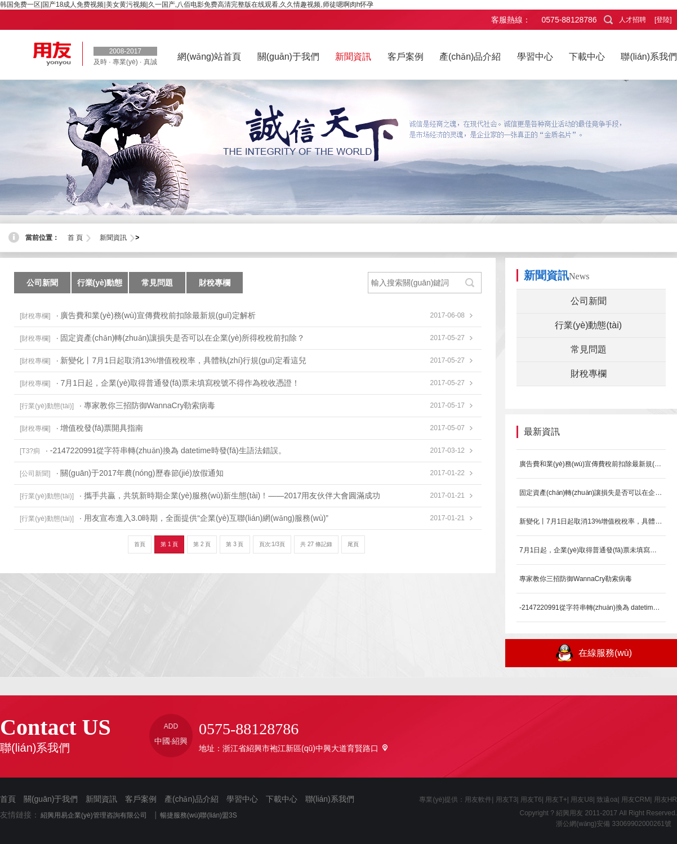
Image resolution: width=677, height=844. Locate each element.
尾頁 (353, 544)
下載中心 (281, 798)
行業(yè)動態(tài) (100, 285)
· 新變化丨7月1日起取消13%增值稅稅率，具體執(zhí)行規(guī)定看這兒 (181, 360)
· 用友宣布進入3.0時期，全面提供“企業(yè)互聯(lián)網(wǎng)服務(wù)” (203, 518)
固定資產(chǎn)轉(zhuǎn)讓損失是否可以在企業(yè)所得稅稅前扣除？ (591, 493)
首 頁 (75, 238)
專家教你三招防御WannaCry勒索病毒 (575, 579)
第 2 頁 (202, 544)
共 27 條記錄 (316, 544)
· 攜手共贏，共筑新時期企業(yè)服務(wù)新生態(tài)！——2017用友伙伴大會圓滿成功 (229, 495)
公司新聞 (42, 282)
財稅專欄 (214, 282)
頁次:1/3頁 (272, 544)
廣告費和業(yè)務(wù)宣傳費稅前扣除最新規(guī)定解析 (591, 464)
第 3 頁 (234, 544)
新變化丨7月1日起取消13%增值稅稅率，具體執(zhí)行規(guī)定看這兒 (591, 521)
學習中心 (242, 798)
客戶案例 (141, 798)
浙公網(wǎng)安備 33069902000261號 (610, 824)
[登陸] (663, 20)
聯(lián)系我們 (329, 798)
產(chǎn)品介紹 (191, 798)
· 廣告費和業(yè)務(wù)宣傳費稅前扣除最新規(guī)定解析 (156, 315)
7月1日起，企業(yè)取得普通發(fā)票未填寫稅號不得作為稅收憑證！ (591, 550)
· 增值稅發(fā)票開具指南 (100, 427)
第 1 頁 (169, 544)
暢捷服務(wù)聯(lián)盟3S (198, 815)
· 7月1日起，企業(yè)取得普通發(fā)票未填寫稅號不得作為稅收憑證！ (178, 382)
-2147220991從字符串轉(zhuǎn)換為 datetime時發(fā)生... (591, 607)
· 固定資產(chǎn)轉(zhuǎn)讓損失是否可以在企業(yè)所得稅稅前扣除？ (180, 337)
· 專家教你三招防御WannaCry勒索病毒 (147, 405)
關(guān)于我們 (51, 798)
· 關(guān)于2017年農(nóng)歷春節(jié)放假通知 (140, 472)
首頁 (139, 544)
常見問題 (157, 282)
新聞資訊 (113, 238)
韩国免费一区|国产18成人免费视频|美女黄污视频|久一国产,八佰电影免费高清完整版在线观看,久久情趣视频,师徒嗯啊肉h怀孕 (186, 4)
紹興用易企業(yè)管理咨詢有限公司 (94, 815)
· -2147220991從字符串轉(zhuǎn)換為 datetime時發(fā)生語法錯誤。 (166, 450)
